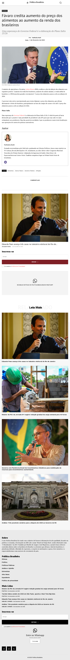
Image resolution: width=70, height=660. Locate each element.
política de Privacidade (18, 626)
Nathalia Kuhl (36, 37)
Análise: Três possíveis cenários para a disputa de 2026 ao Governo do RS (29, 523)
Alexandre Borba (6, 246)
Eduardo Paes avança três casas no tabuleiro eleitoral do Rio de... (29, 244)
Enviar (35, 262)
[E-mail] (5, 162)
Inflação (38, 170)
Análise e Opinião (7, 601)
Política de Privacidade (18, 266)
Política (5, 11)
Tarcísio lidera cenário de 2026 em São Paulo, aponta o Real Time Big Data (28, 594)
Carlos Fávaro (29, 89)
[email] (35, 256)
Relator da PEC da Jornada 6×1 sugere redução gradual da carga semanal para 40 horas (34, 414)
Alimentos (11, 170)
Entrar (35, 622)
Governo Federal (18, 115)
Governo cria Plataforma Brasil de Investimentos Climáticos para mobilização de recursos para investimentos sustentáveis (31, 469)
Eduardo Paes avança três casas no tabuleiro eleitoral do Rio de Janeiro (28, 361)
